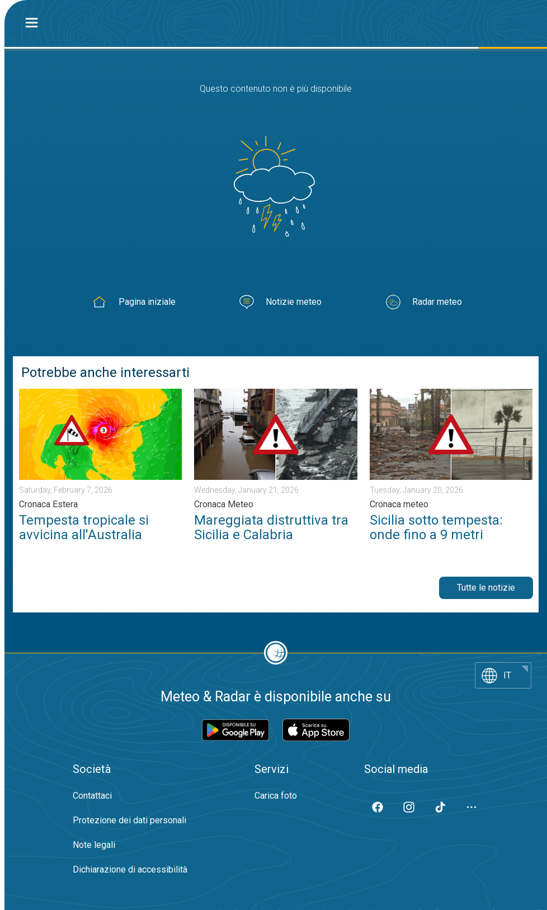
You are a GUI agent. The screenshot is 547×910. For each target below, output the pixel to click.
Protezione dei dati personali (129, 820)
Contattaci (92, 795)
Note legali (94, 845)
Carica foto (275, 795)
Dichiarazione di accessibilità (130, 869)
